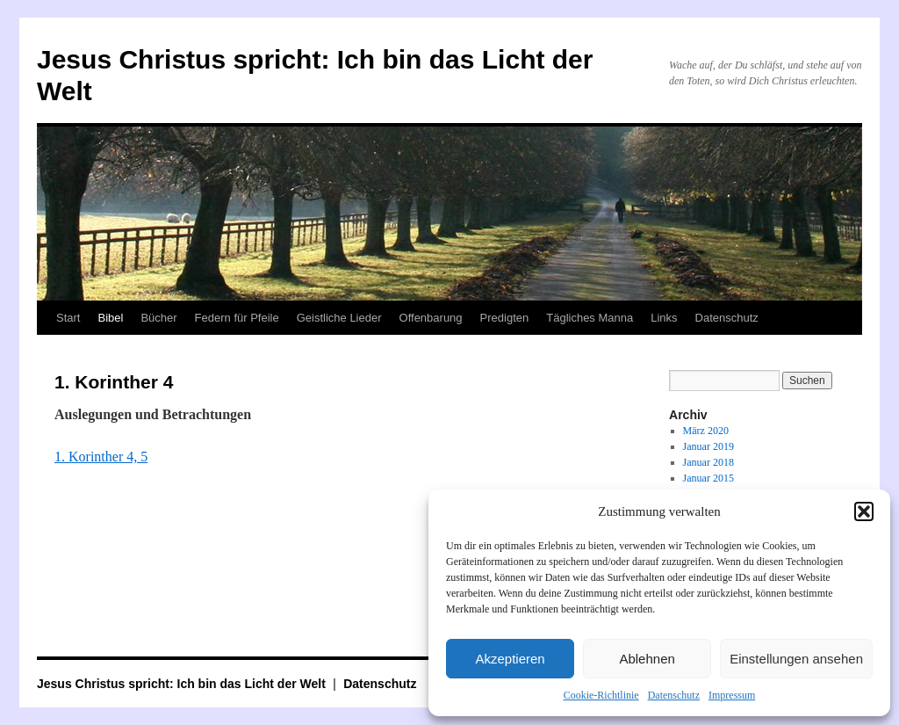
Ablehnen (646, 658)
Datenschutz (674, 695)
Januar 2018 (708, 462)
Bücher (158, 317)
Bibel (110, 317)
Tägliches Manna (589, 317)
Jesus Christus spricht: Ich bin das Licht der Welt (183, 684)
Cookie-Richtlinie (601, 695)
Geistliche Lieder (339, 317)
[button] (864, 511)
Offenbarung (431, 317)
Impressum (731, 695)
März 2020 (706, 430)
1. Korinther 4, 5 (100, 456)
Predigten (504, 317)
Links (664, 317)
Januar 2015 (708, 478)
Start (68, 317)
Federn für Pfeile (237, 317)
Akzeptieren (509, 658)
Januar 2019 (708, 446)
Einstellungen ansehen (796, 658)
